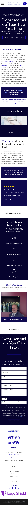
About (14, 469)
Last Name (5, 372)
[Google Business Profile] (9, 488)
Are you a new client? (7, 385)
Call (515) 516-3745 (14, 353)
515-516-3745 (14, 438)
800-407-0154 (14, 443)
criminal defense (8, 61)
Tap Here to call (14, 132)
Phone (4, 376)
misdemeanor (5, 65)
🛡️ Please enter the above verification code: (13, 401)
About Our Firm (14, 329)
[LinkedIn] (18, 488)
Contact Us (14, 481)
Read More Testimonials (14, 213)
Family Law (14, 474)
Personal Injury (14, 476)
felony (22, 65)
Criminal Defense (14, 471)
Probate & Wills (14, 479)
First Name (5, 368)
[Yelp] (15, 488)
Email (3, 381)
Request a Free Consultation (14, 37)
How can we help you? (8, 389)
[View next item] (15, 128)
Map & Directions (14, 454)
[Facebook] (12, 488)
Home (14, 466)
